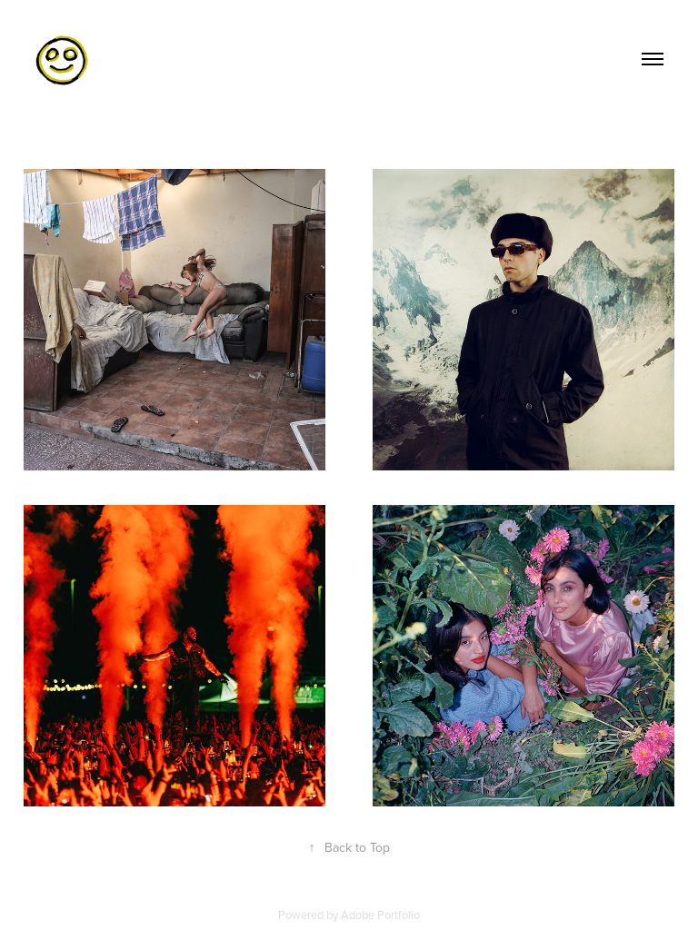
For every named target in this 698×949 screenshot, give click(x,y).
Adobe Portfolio (380, 914)
